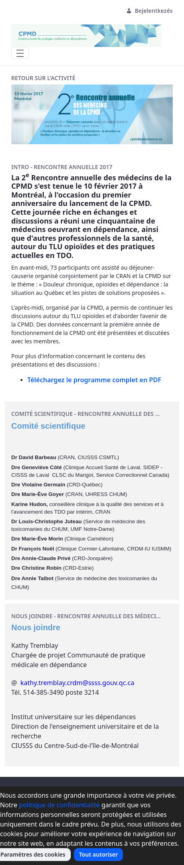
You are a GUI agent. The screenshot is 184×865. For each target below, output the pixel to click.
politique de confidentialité (59, 804)
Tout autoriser (98, 854)
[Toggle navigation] (20, 53)
